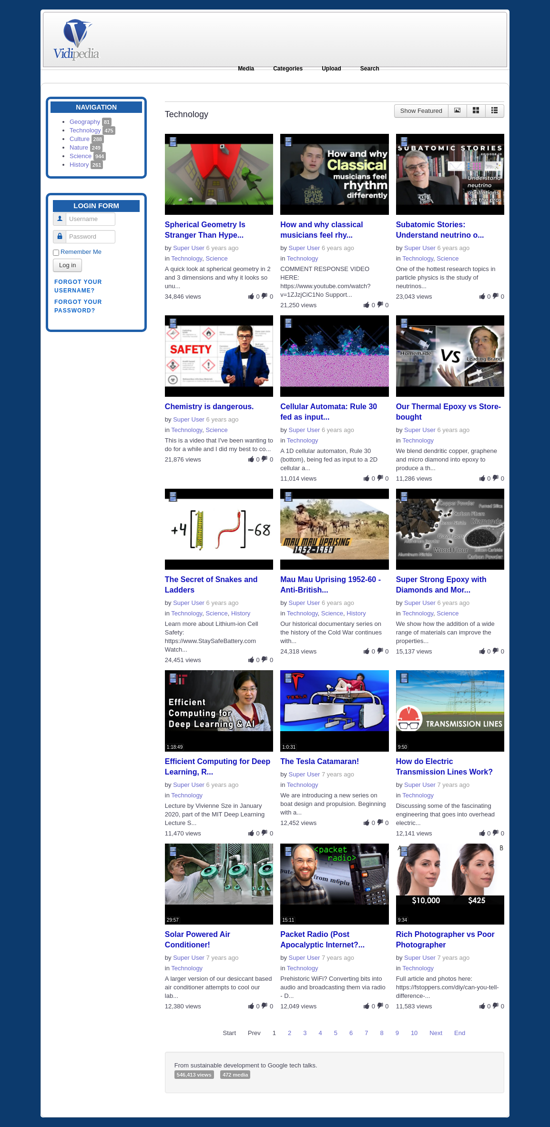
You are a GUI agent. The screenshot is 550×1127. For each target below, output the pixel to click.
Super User (188, 248)
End (459, 1032)
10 (414, 1032)
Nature (86, 147)
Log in (67, 265)
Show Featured (421, 110)
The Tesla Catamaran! (319, 761)
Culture (87, 138)
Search (369, 68)
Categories (288, 68)
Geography (91, 121)
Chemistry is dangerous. (209, 406)
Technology (92, 130)
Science (88, 156)
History (86, 164)
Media (246, 68)
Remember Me (81, 251)
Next (435, 1032)
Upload (331, 68)
